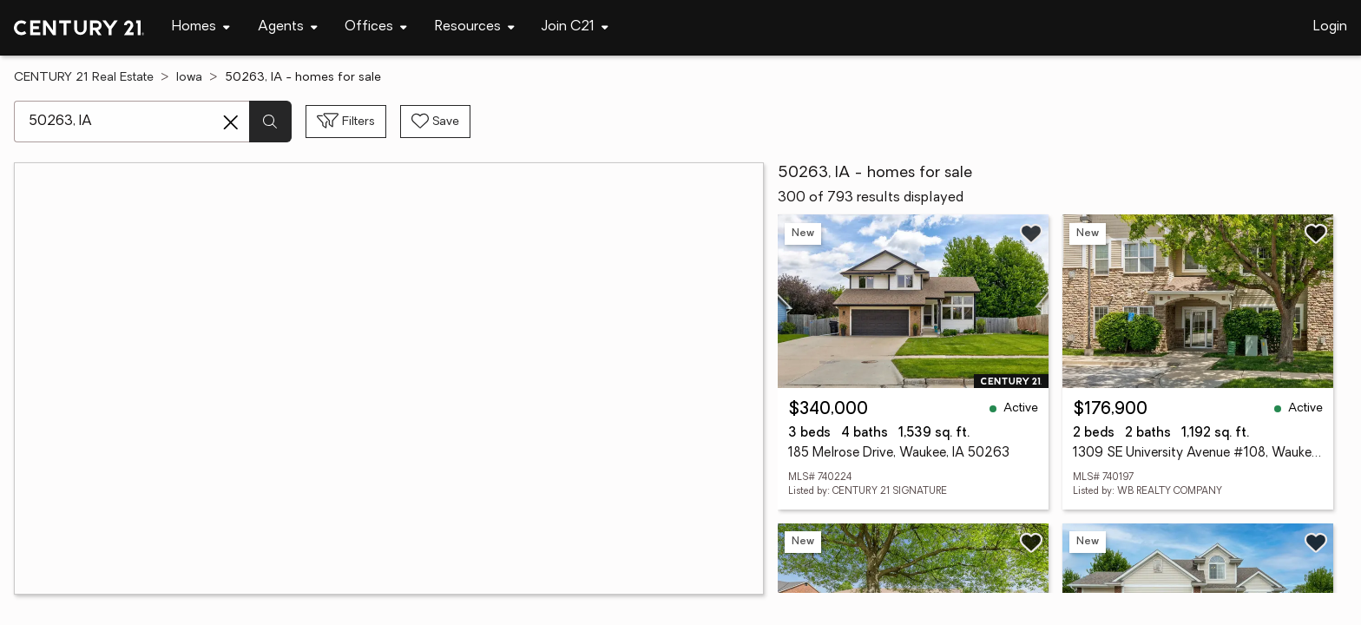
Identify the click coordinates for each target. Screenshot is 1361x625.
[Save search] (435, 121)
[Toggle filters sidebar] (346, 121)
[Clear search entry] (231, 122)
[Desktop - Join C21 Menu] (575, 27)
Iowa (189, 77)
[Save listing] (1031, 233)
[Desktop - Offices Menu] (376, 27)
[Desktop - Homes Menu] (201, 27)
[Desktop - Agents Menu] (288, 27)
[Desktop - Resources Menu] (475, 27)
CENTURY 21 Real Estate (84, 77)
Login (1330, 27)
